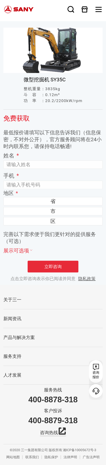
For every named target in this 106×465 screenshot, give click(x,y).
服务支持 (12, 356)
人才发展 (12, 375)
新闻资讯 (12, 318)
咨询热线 (53, 432)
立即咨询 (53, 269)
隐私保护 (51, 457)
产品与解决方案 (19, 337)
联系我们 (32, 457)
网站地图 (13, 457)
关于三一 (12, 299)
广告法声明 (91, 457)
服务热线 (53, 390)
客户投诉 (53, 410)
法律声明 (70, 457)
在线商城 (84, 9)
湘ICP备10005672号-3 (79, 450)
